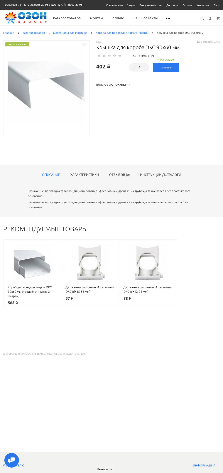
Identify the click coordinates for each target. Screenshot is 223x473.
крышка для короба (17, 353)
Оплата (187, 5)
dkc (77, 353)
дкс (83, 353)
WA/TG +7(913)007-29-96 (66, 4)
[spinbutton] (139, 67)
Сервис (118, 18)
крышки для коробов (46, 353)
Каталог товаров (67, 18)
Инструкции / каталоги (160, 175)
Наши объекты (146, 18)
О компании (114, 5)
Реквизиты (104, 469)
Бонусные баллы (150, 5)
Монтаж (96, 18)
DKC (99, 41)
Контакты (202, 5)
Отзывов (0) (119, 175)
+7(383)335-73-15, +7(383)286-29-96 (25, 4)
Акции (131, 5)
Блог (216, 5)
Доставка (172, 5)
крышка (68, 353)
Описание (51, 175)
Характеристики (84, 175)
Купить (165, 67)
